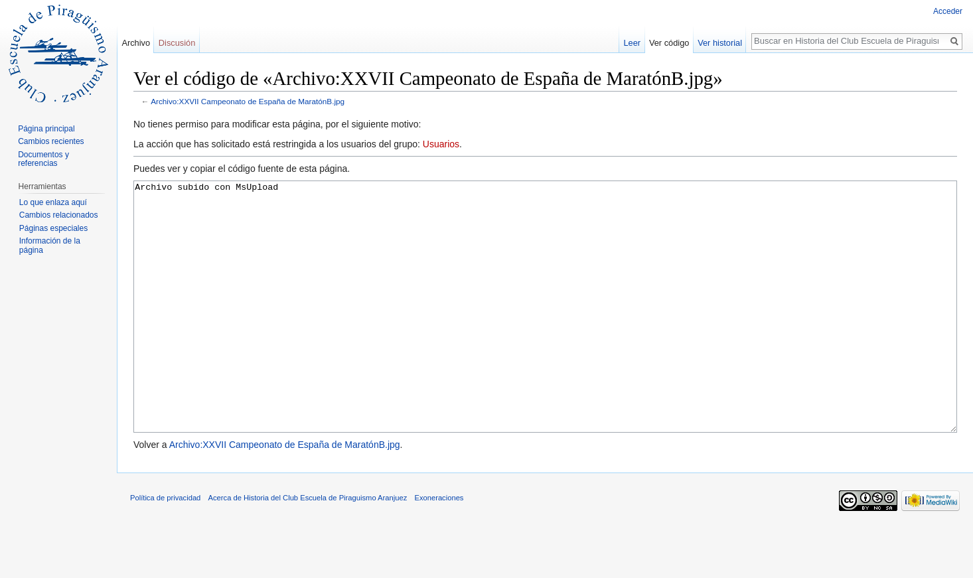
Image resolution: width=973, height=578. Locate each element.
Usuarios (441, 144)
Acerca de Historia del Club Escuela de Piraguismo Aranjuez (308, 547)
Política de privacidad (165, 547)
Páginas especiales (53, 228)
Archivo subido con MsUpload (545, 331)
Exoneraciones (438, 547)
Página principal (46, 128)
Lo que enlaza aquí (53, 202)
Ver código (669, 43)
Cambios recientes (51, 141)
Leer (632, 43)
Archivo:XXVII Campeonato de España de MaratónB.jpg (247, 101)
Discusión (177, 43)
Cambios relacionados (58, 215)
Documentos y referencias (43, 159)
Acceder (947, 11)
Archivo (135, 43)
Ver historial (720, 43)
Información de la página (49, 245)
